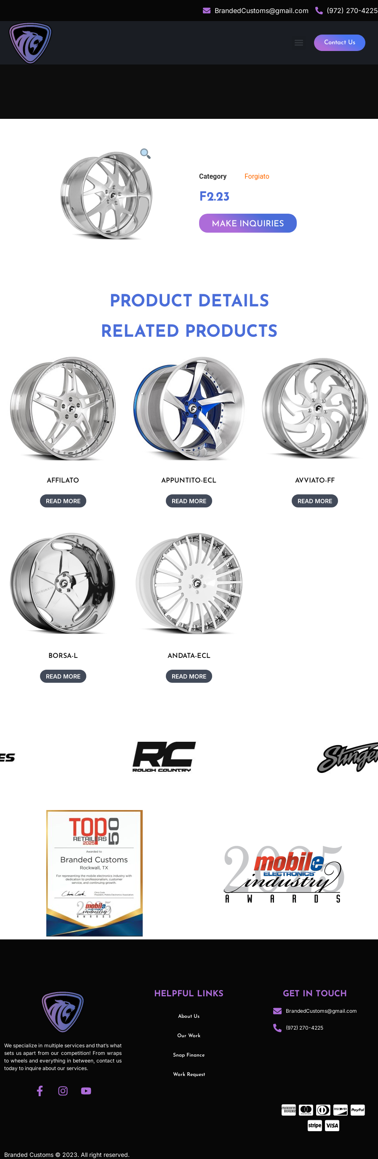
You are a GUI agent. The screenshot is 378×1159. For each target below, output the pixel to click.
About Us (189, 1016)
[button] (299, 43)
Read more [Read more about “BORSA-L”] (63, 676)
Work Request (189, 1074)
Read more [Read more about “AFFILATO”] (63, 500)
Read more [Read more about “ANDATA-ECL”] (189, 676)
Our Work (188, 1035)
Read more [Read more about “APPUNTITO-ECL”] (189, 500)
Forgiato (257, 176)
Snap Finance (189, 1055)
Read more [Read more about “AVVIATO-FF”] (315, 500)
